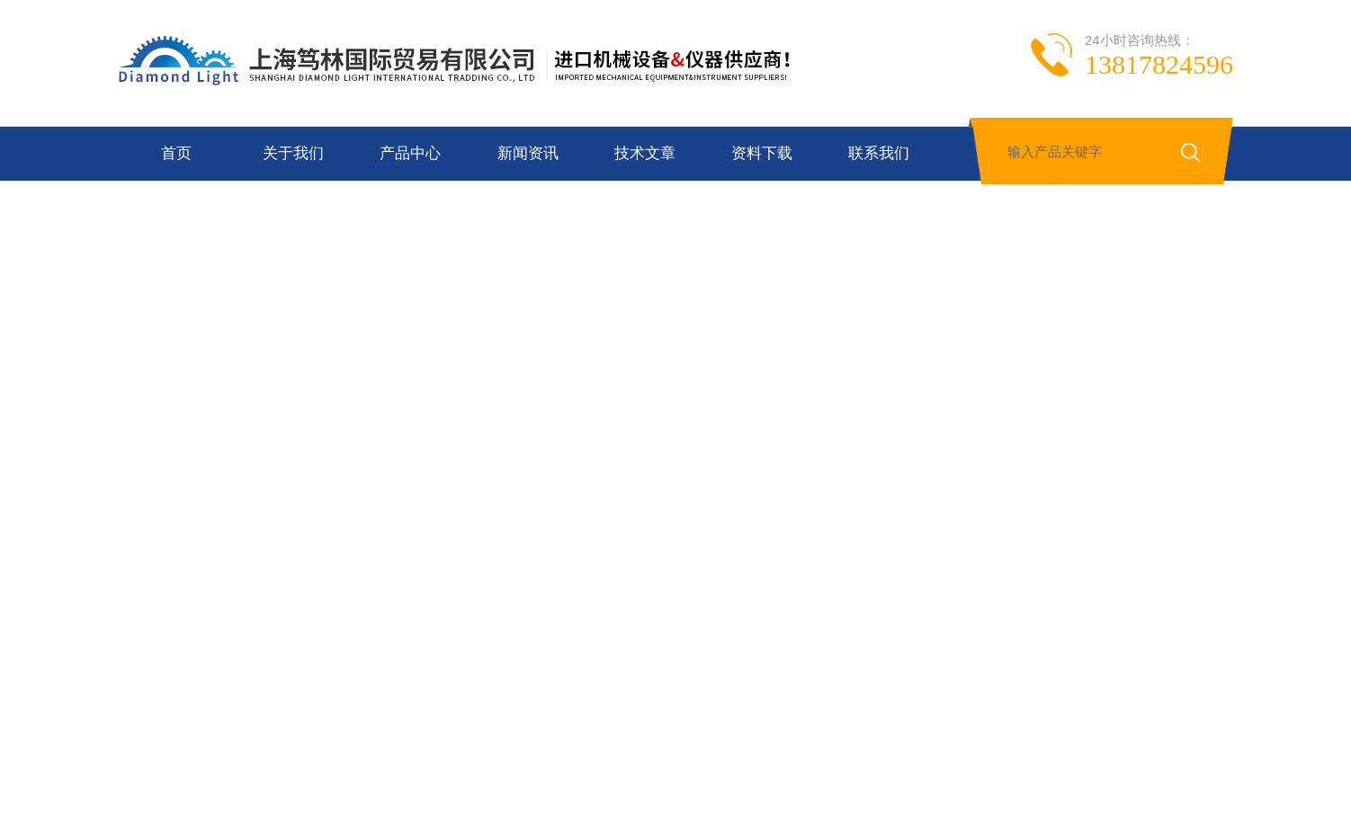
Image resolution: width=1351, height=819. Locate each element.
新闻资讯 (528, 153)
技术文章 (645, 153)
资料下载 (761, 153)
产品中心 (410, 153)
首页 (176, 153)
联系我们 (878, 153)
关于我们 (293, 153)
